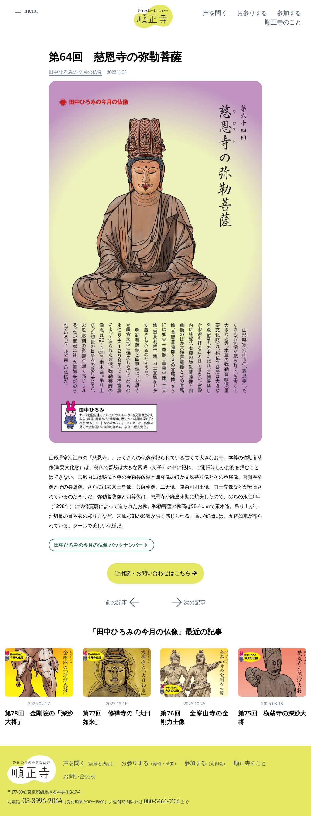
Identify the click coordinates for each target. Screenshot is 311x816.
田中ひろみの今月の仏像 (75, 72)
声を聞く (215, 13)
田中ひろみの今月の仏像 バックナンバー (101, 545)
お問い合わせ (79, 776)
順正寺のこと (283, 22)
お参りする (252, 13)
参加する (289, 13)
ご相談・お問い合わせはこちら (155, 573)
